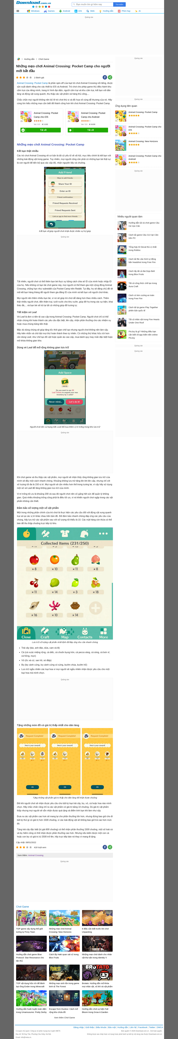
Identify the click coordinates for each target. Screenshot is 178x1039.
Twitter (152, 1027)
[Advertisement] (89, 38)
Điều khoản (101, 1027)
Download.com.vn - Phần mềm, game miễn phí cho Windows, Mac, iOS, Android (33, 4)
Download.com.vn (18, 59)
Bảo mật (112, 1027)
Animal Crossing (35, 855)
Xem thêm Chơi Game (64, 1017)
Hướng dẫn (29, 59)
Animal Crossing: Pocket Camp (32, 83)
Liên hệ (133, 1027)
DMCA (160, 1027)
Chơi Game (44, 59)
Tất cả (19, 11)
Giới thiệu (89, 1027)
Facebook (142, 1027)
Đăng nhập (79, 1027)
